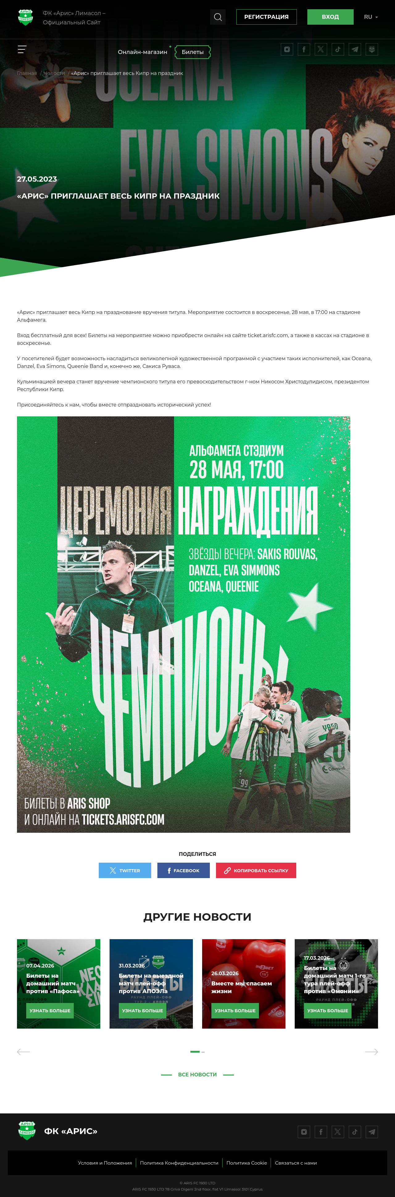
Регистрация (266, 17)
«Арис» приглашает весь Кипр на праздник (127, 73)
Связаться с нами (296, 1163)
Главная (27, 73)
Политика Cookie (247, 1163)
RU (371, 17)
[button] (195, 1051)
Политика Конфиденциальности (179, 1163)
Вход (330, 17)
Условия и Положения (105, 1163)
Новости (54, 73)
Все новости (197, 1075)
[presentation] (23, 1051)
